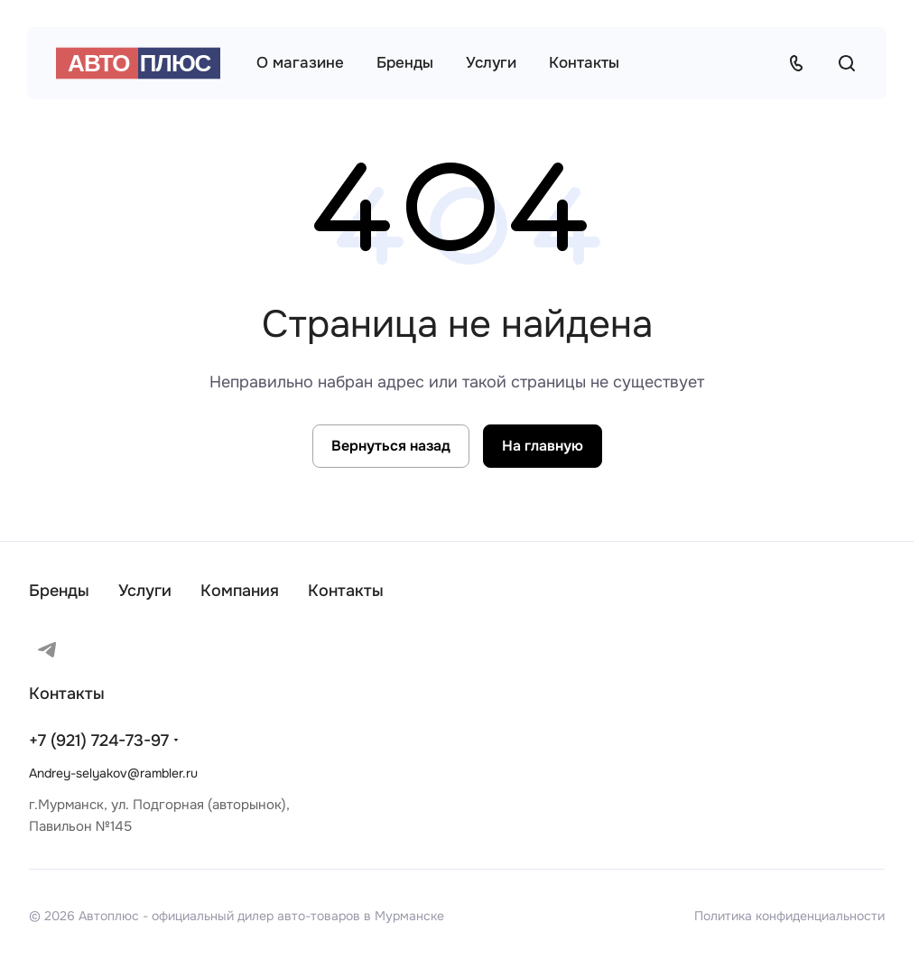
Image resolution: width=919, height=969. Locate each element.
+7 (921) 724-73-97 (99, 740)
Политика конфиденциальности (789, 916)
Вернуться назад (390, 445)
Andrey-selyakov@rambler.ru (113, 773)
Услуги (145, 591)
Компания (239, 591)
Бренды (59, 591)
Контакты (346, 591)
